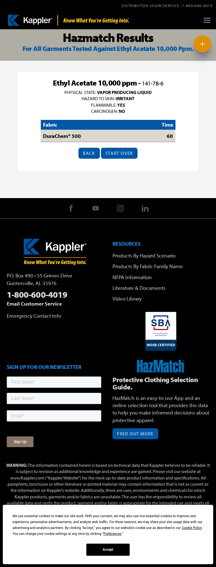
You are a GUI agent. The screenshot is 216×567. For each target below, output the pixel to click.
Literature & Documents (139, 287)
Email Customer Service (34, 303)
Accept (108, 550)
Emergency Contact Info (34, 315)
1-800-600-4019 (197, 5)
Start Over (119, 153)
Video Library (127, 298)
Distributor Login (142, 5)
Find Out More (135, 433)
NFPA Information (132, 277)
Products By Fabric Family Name (147, 266)
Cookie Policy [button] (192, 528)
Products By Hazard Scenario (144, 255)
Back (89, 153)
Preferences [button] (113, 534)
